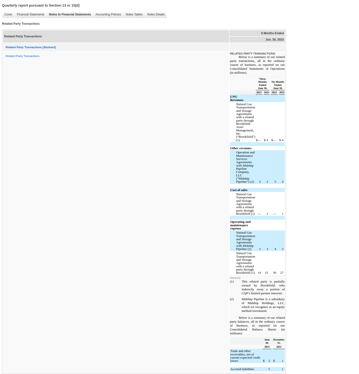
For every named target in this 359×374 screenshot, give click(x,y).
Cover (8, 14)
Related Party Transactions (22, 56)
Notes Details (156, 14)
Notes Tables (134, 14)
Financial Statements (30, 14)
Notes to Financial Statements (70, 14)
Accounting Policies (108, 14)
